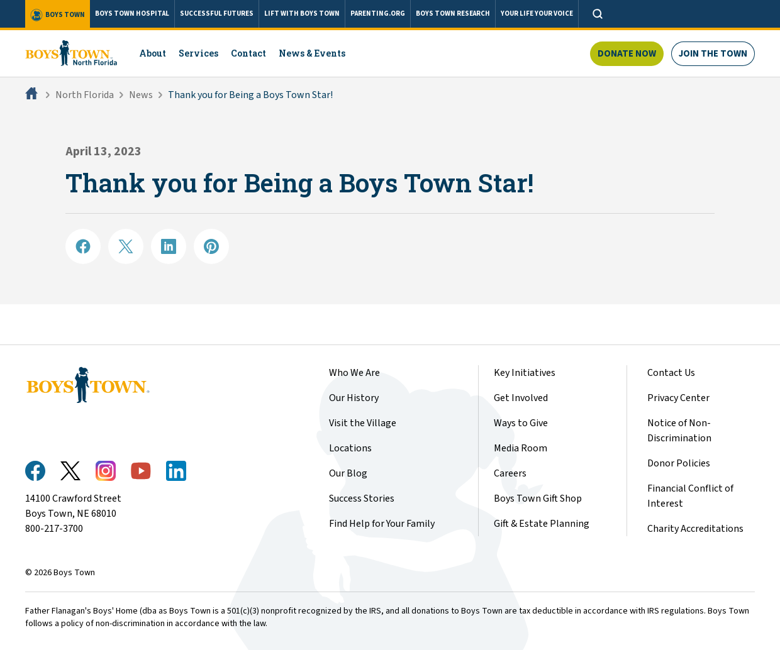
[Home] (32, 95)
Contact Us (671, 373)
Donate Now (627, 53)
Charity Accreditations (695, 529)
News (141, 95)
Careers (510, 473)
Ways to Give (521, 423)
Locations (350, 448)
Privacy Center (678, 398)
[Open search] (597, 14)
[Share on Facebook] (83, 246)
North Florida (84, 95)
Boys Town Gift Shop (538, 498)
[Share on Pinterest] (211, 246)
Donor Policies (678, 463)
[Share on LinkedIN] (168, 246)
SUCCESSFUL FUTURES (217, 13)
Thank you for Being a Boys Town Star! (250, 95)
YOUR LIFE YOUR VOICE (537, 13)
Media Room (520, 448)
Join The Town (713, 53)
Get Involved (521, 398)
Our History (354, 398)
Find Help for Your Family (382, 524)
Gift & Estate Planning (541, 524)
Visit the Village (362, 423)
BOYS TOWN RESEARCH (453, 13)
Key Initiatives (524, 373)
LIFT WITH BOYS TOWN (302, 13)
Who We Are (354, 373)
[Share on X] (125, 246)
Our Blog (348, 473)
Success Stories (361, 498)
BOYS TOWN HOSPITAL (132, 13)
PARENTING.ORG (377, 13)
